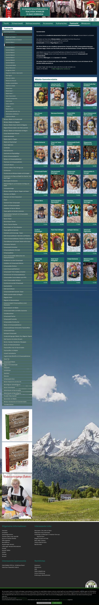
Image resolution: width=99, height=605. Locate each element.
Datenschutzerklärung (21, 598)
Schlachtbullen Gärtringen (88, 201)
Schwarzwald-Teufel (41, 171)
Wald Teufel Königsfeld (54, 259)
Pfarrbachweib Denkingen (55, 172)
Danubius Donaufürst (70, 201)
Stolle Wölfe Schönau (71, 114)
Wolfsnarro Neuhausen (38, 85)
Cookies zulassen (56, 603)
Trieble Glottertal (40, 142)
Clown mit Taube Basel (56, 143)
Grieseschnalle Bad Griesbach (89, 85)
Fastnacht (8, 28)
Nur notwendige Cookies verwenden (44, 603)
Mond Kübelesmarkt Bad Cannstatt (90, 114)
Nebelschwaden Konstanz (88, 259)
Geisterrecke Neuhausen (71, 172)
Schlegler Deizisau (73, 230)
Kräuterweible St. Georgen (89, 172)
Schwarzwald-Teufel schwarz (73, 143)
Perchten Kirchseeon (70, 85)
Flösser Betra (39, 201)
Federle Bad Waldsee (38, 259)
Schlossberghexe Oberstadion (56, 201)
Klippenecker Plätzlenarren (88, 143)
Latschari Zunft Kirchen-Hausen (56, 85)
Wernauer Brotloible (57, 113)
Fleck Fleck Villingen (57, 230)
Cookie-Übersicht (63, 600)
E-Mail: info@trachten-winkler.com (61, 69)
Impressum (24, 600)
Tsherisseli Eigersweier (87, 230)
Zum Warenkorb (95, 19)
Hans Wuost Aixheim (38, 114)
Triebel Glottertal (72, 259)
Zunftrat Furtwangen (38, 230)
